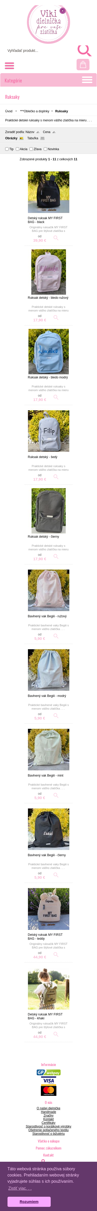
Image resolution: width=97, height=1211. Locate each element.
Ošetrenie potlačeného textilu (48, 1130)
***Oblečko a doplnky (34, 111)
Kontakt (48, 1119)
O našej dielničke (48, 1108)
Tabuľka (32, 138)
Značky (48, 1115)
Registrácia (83, 5)
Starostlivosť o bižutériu (48, 1134)
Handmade (48, 1112)
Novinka (53, 149)
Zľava (37, 149)
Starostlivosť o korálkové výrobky (48, 1126)
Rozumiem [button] (29, 1202)
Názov (30, 132)
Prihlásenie (60, 5)
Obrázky (11, 138)
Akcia (23, 149)
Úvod (8, 111)
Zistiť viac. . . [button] (20, 1188)
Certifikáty (48, 1123)
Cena (46, 132)
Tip (11, 149)
